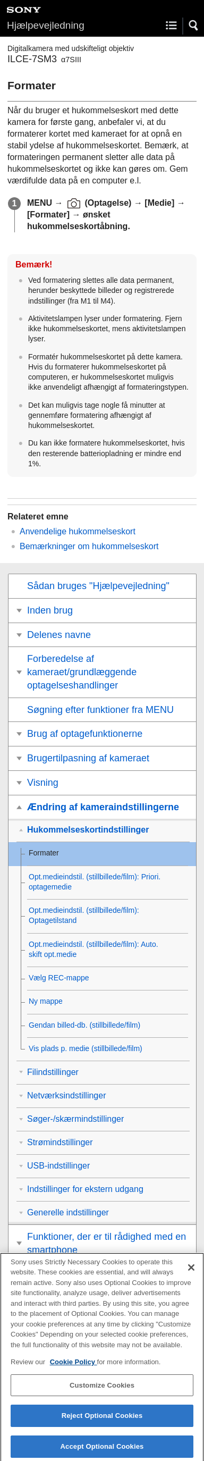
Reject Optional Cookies (102, 1421)
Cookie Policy (73, 1367)
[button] (193, 25)
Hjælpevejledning (45, 25)
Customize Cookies (102, 1391)
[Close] (191, 1272)
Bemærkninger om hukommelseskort (89, 546)
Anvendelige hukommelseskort (77, 531)
